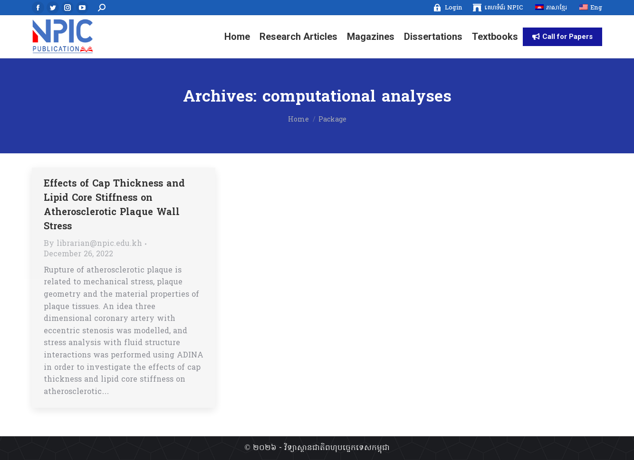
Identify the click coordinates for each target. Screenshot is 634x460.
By (93, 244)
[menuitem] (447, 7)
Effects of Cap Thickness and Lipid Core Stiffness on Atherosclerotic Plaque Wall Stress (114, 205)
